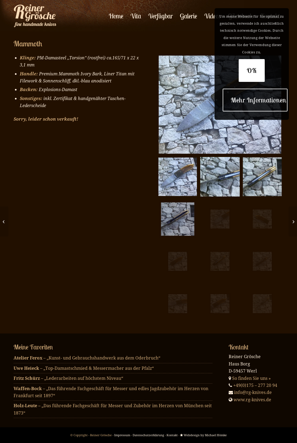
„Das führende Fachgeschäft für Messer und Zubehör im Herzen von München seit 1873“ (113, 409)
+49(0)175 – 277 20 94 (255, 385)
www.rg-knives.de (252, 400)
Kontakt (172, 435)
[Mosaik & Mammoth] (4, 221)
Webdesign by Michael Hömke (203, 435)
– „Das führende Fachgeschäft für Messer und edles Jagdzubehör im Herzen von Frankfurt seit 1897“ (111, 392)
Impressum (122, 435)
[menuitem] (116, 16)
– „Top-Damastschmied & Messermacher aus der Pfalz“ (84, 368)
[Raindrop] (293, 221)
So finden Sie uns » (251, 378)
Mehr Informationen (258, 100)
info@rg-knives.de (253, 392)
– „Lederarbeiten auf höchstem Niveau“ (68, 378)
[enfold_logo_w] (36, 16)
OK (252, 70)
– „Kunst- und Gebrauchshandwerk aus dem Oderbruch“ (87, 358)
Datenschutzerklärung (148, 435)
